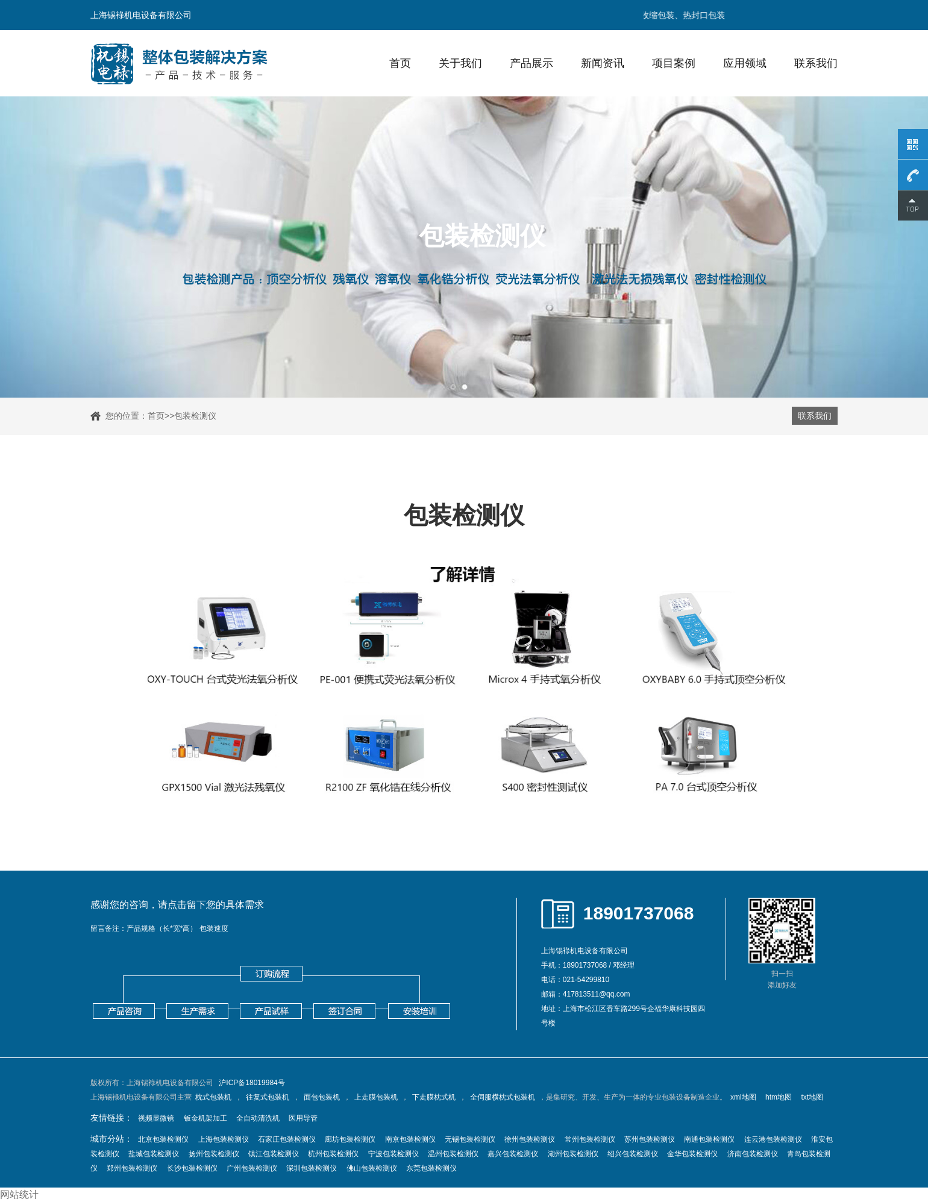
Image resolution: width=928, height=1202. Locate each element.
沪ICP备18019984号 (251, 1082)
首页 (400, 63)
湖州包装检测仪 (573, 1154)
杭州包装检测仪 (333, 1154)
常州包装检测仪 (590, 1139)
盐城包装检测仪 (153, 1154)
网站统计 (19, 1194)
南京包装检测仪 (410, 1139)
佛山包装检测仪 (371, 1168)
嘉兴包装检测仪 (513, 1154)
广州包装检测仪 (252, 1168)
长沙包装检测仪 (192, 1168)
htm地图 (778, 1097)
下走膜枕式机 (434, 1097)
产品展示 (531, 63)
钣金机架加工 (205, 1118)
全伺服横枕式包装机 (502, 1097)
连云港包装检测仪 (773, 1139)
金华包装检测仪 (692, 1154)
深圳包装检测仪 (311, 1168)
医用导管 (303, 1118)
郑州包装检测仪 (132, 1168)
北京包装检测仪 (163, 1139)
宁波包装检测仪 (393, 1154)
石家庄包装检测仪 (287, 1139)
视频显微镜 (156, 1118)
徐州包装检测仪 (529, 1139)
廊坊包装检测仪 (350, 1139)
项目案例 (673, 63)
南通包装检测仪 (709, 1139)
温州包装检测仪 (453, 1154)
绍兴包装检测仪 (632, 1154)
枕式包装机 (213, 1097)
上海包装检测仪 (223, 1139)
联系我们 (816, 63)
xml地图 (743, 1097)
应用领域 (745, 63)
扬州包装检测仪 (214, 1154)
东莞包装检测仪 (431, 1168)
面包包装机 (322, 1097)
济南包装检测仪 (752, 1154)
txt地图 (812, 1097)
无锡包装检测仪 (470, 1139)
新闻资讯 (602, 63)
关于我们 (460, 63)
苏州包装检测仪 (649, 1139)
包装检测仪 (195, 416)
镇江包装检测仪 (273, 1154)
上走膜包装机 (376, 1097)
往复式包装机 (267, 1097)
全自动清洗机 (258, 1118)
